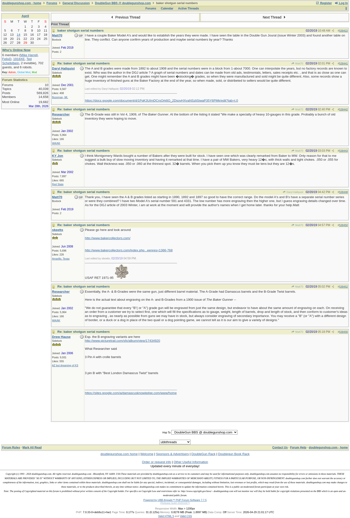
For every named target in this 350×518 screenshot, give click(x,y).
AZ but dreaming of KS (65, 365)
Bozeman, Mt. (60, 97)
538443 (343, 150)
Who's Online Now (16, 50)
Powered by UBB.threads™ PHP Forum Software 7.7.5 (175, 500)
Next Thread (275, 17)
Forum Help (298, 447)
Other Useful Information (191, 462)
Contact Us (280, 447)
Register (324, 3)
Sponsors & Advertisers (172, 454)
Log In (341, 3)
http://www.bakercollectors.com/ (107, 238)
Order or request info (156, 462)
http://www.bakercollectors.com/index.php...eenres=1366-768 (129, 250)
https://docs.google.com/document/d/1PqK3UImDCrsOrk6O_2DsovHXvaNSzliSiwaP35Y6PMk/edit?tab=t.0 (161, 100)
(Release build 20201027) (175, 502)
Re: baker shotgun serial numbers (83, 63)
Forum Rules (11, 447)
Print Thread (60, 24)
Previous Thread (125, 17)
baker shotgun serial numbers (80, 30)
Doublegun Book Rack (233, 454)
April (25, 16)
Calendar (167, 8)
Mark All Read (32, 447)
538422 (343, 30)
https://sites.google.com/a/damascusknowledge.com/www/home (131, 393)
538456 (343, 331)
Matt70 (297, 63)
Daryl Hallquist (292, 192)
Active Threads (188, 8)
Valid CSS (186, 516)
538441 (343, 63)
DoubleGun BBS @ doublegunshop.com (123, 3)
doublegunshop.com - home (21, 3)
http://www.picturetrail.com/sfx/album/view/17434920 (122, 340)
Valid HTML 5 (166, 516)
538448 (343, 192)
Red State (57, 184)
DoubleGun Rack (204, 454)
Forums (51, 3)
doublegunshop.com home (119, 454)
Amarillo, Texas (61, 258)
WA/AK (56, 143)
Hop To (166, 432)
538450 (343, 225)
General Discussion (76, 3)
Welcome (146, 454)
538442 (343, 109)
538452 (343, 286)
